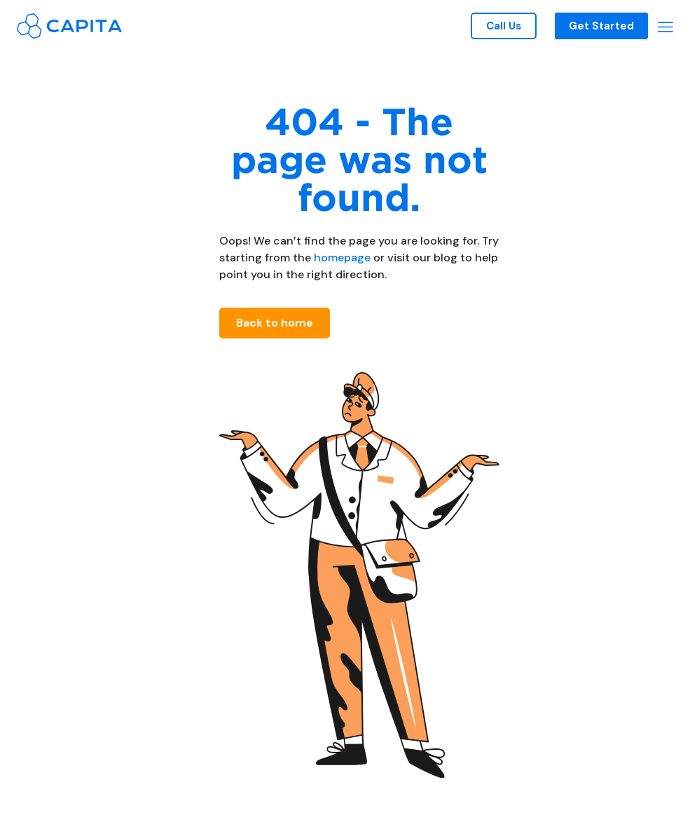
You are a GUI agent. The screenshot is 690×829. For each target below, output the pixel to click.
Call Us (503, 26)
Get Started (601, 26)
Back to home (274, 322)
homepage (341, 257)
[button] (665, 26)
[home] (69, 25)
